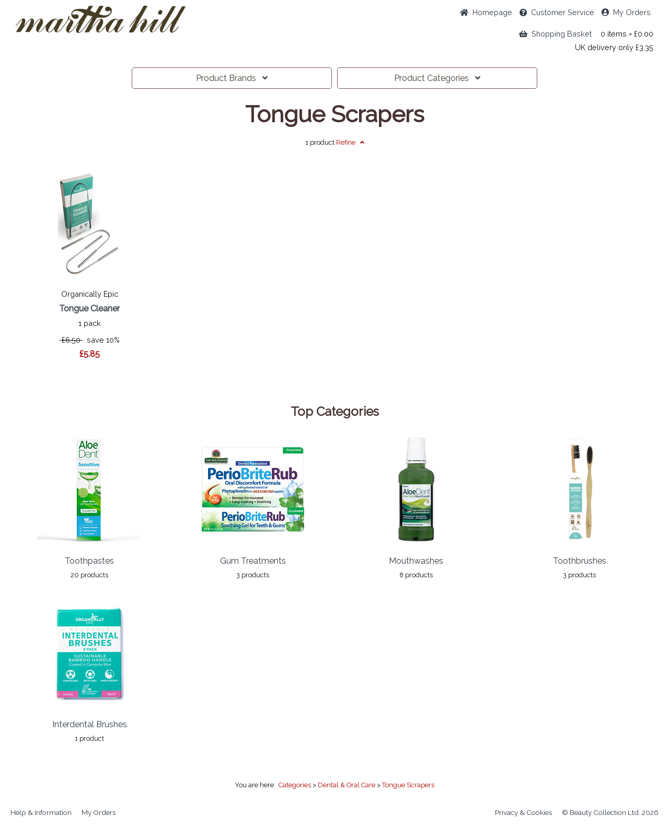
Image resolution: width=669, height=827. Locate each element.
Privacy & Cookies (523, 812)
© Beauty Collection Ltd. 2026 (610, 812)
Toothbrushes (579, 561)
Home (486, 12)
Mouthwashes (416, 561)
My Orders (626, 12)
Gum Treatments (253, 561)
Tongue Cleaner (89, 308)
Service (557, 12)
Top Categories (335, 411)
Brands (232, 78)
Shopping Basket (555, 33)
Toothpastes (89, 561)
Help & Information (41, 812)
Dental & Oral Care (346, 785)
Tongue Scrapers (334, 114)
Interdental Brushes (89, 724)
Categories (437, 78)
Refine (350, 142)
